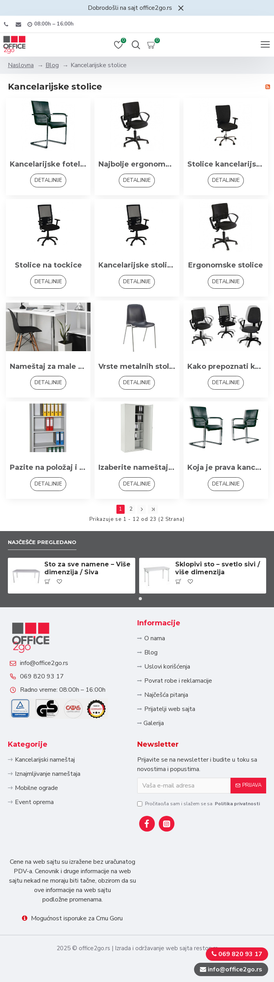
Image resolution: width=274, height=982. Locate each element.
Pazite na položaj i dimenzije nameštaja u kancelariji (48, 467)
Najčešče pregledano (42, 542)
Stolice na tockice (48, 265)
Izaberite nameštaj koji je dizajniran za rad (136, 467)
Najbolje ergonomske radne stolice (136, 164)
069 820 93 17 (42, 676)
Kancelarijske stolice (136, 265)
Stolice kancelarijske (225, 164)
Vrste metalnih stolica (136, 366)
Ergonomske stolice (225, 265)
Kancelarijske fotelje (48, 164)
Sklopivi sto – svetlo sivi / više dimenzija (217, 568)
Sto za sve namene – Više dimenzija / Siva (87, 568)
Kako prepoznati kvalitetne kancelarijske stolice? (225, 366)
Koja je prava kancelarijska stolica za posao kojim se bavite (225, 467)
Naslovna (21, 65)
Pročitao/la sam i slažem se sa (199, 803)
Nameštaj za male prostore (48, 366)
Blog (52, 65)
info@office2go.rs (44, 663)
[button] (134, 598)
